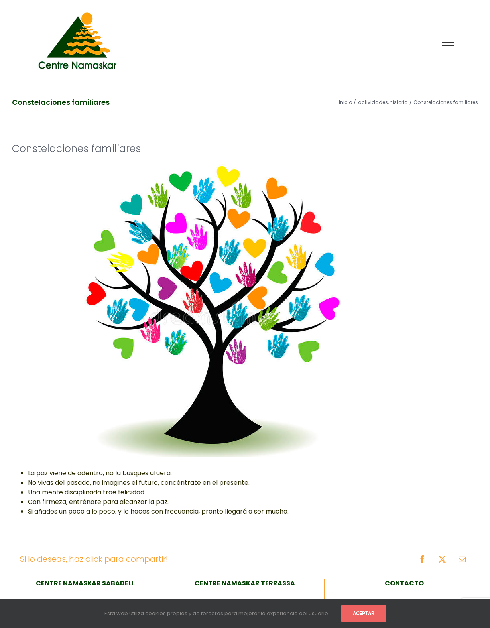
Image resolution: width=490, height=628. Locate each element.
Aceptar (363, 613)
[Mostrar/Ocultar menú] (448, 42)
